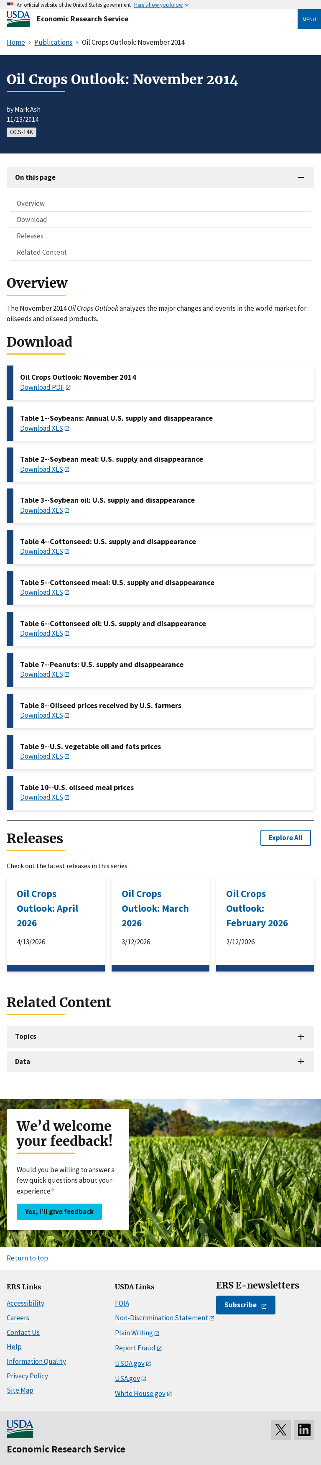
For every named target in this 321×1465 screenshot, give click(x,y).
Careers (18, 1317)
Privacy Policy (27, 1376)
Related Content (42, 252)
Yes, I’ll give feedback (59, 1211)
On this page (35, 177)
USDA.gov (130, 1363)
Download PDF (42, 387)
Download (32, 219)
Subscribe (240, 1304)
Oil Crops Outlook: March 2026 (155, 908)
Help (14, 1346)
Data (22, 1061)
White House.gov (140, 1393)
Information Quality (36, 1361)
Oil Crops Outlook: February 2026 (257, 908)
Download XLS (41, 428)
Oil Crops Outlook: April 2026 (47, 908)
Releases (30, 235)
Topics (25, 1036)
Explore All (286, 837)
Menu (309, 19)
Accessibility (25, 1303)
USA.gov (127, 1378)
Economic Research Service (82, 18)
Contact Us (23, 1332)
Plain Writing (134, 1332)
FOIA (122, 1303)
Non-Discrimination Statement (161, 1317)
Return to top (27, 1258)
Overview (31, 203)
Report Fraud (135, 1348)
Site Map (20, 1390)
